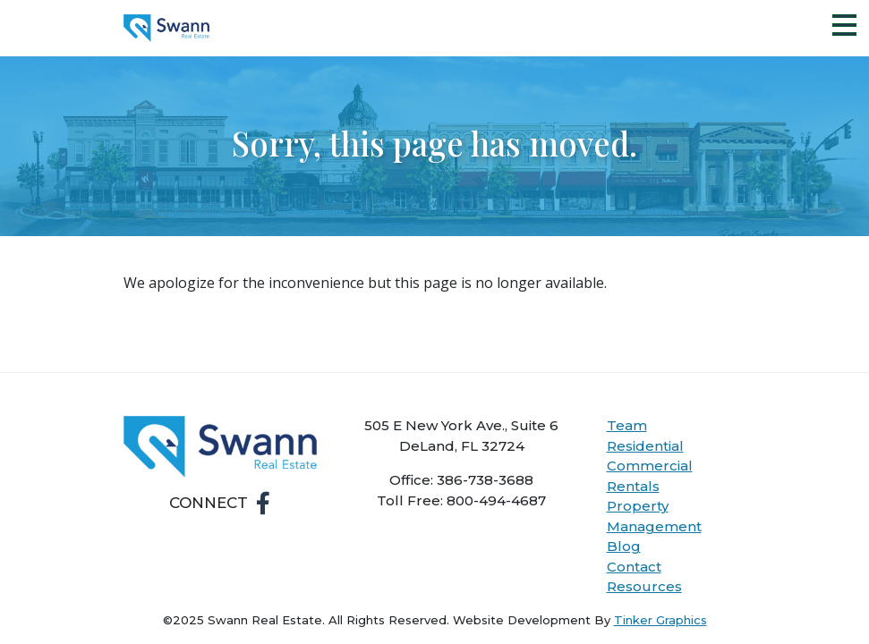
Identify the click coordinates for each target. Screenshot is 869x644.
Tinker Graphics (660, 620)
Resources (644, 586)
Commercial (650, 465)
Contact (634, 566)
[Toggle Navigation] (844, 24)
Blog (624, 546)
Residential (645, 445)
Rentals (633, 486)
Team (627, 425)
